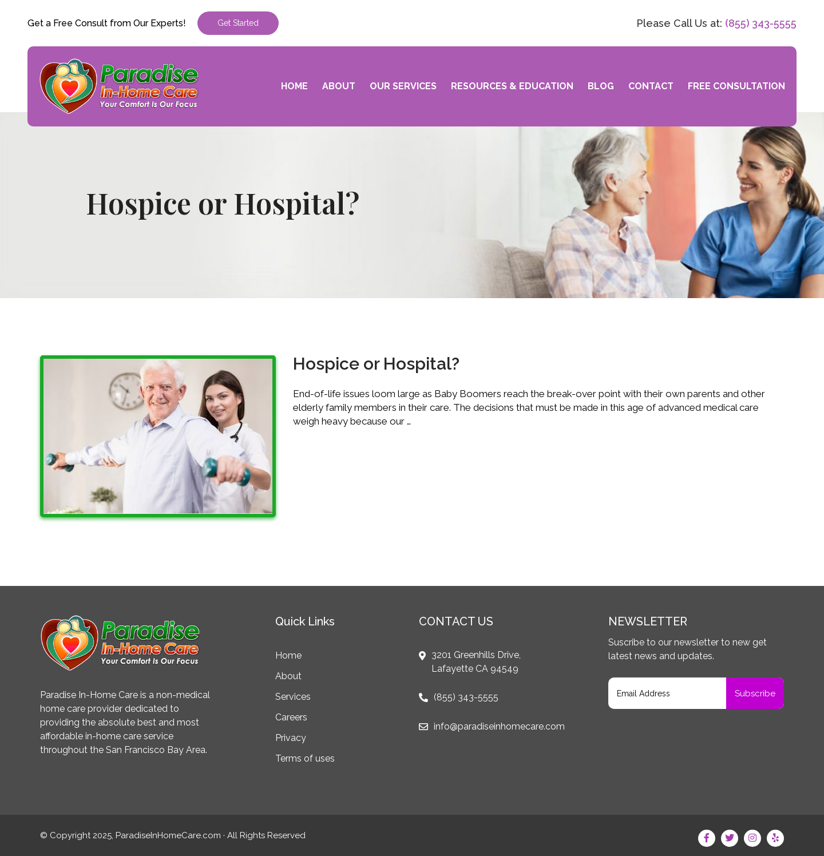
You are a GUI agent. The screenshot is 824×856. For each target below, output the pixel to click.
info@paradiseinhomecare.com (499, 726)
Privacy (290, 737)
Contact (651, 86)
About (338, 86)
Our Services (403, 86)
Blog (601, 86)
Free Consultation (736, 86)
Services (293, 696)
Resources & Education (512, 86)
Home (294, 86)
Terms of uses (305, 758)
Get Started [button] (238, 22)
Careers (291, 717)
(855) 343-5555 (761, 23)
